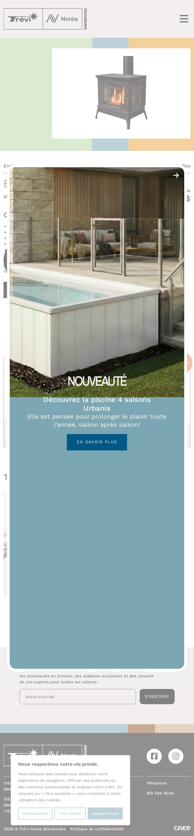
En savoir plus (97, 442)
